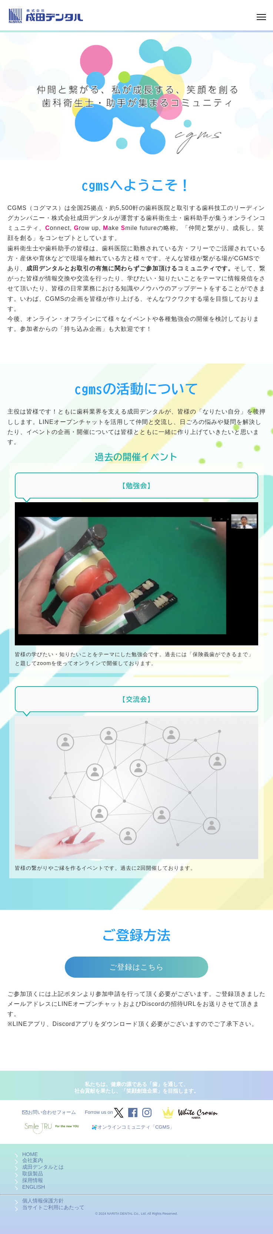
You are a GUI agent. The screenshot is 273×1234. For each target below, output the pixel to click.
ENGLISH (33, 1187)
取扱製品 (32, 1174)
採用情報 (32, 1180)
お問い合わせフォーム (52, 1112)
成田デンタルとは (43, 1167)
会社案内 (32, 1160)
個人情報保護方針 (43, 1201)
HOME (30, 1154)
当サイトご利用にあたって (53, 1207)
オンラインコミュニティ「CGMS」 (135, 1127)
